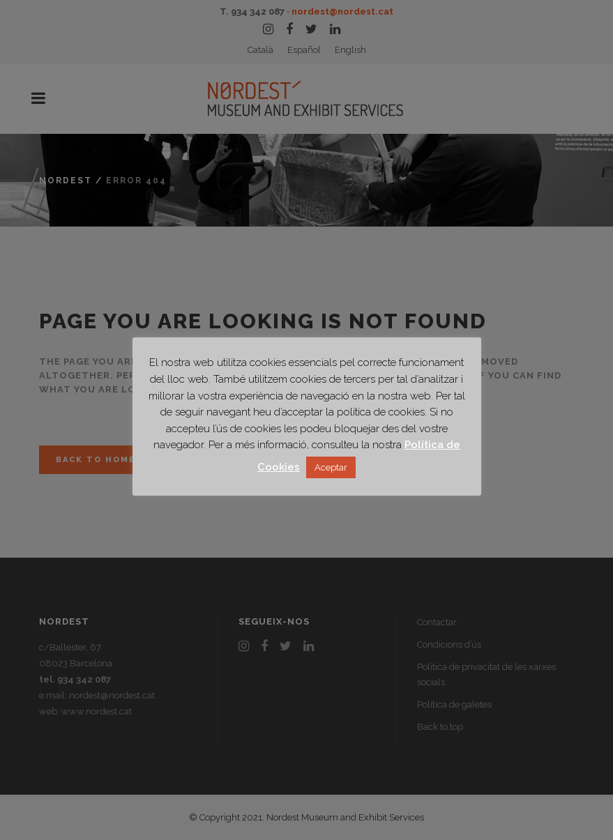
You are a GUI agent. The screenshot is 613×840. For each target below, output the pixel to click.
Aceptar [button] (331, 467)
